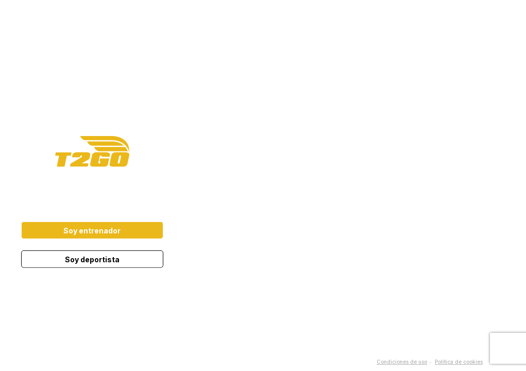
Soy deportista (92, 259)
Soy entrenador (92, 230)
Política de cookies (459, 362)
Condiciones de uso (402, 362)
